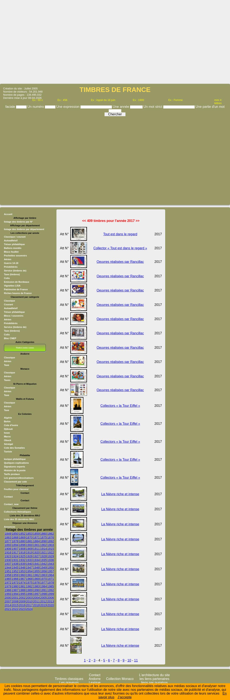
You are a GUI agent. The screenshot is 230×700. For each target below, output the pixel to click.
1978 (50, 582)
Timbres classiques (69, 679)
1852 (22, 533)
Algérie (8, 417)
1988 (22, 590)
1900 (29, 545)
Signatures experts (14, 466)
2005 (43, 597)
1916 (8, 552)
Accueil (8, 214)
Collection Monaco (120, 679)
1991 (43, 590)
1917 (15, 552)
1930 (8, 560)
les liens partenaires (154, 679)
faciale (10, 106)
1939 (22, 563)
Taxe (6, 365)
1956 (43, 571)
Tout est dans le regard (120, 234)
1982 (29, 586)
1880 (22, 541)
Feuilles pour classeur (16, 489)
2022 (15, 609)
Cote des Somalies (14, 448)
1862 (50, 533)
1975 (29, 582)
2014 (8, 605)
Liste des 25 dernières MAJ (19, 519)
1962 (36, 575)
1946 (22, 567)
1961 (29, 575)
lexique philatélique (15, 459)
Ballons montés (12, 248)
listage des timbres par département (24, 229)
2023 (22, 609)
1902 (43, 545)
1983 (36, 586)
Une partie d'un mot (210, 106)
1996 (29, 594)
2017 (29, 605)
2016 (22, 605)
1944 (8, 567)
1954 (29, 571)
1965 (8, 578)
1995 (22, 594)
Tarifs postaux (12, 474)
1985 (50, 586)
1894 (15, 545)
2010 (29, 601)
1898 (22, 545)
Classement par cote (15, 481)
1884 (36, 541)
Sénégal (8, 444)
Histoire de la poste (15, 470)
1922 (50, 552)
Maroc (7, 436)
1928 (43, 556)
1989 (29, 590)
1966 (15, 578)
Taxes (7, 380)
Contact (8, 496)
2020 (50, 605)
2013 (50, 601)
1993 (8, 594)
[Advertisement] (115, 41)
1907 (15, 548)
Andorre (95, 679)
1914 (43, 548)
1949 (43, 567)
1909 (29, 548)
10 (129, 660)
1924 (15, 556)
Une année (121, 106)
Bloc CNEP (10, 338)
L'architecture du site (154, 675)
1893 (8, 545)
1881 (29, 541)
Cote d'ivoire (11, 425)
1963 (43, 575)
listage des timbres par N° (18, 221)
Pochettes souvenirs (15, 255)
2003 (29, 597)
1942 (43, 563)
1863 (8, 537)
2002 (22, 597)
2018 (36, 605)
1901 (36, 545)
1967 (22, 578)
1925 (22, 556)
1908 (22, 548)
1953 (22, 571)
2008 (15, 601)
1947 (29, 567)
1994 (15, 594)
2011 (36, 601)
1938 (15, 563)
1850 (15, 533)
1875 (43, 537)
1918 (22, 552)
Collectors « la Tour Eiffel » (120, 405)
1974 (22, 582)
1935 (43, 560)
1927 (36, 556)
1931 (15, 560)
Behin (7, 421)
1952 (15, 571)
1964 (50, 575)
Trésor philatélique (14, 244)
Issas (7, 432)
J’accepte (125, 697)
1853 (29, 533)
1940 (29, 563)
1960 (22, 575)
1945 (15, 567)
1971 (50, 578)
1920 (36, 552)
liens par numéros (154, 682)
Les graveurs (69, 682)
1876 (50, 537)
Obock (7, 440)
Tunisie (8, 451)
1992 (50, 590)
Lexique (95, 682)
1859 (36, 533)
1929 (50, 556)
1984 (43, 586)
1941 (36, 563)
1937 (8, 563)
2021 (8, 609)
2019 (43, 605)
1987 (15, 590)
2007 (8, 601)
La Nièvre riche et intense (120, 494)
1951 (8, 571)
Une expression (68, 106)
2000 (8, 597)
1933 (29, 560)
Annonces (9, 527)
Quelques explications (16, 463)
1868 (15, 537)
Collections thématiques (17, 511)
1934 (36, 560)
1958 (8, 575)
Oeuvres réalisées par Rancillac (120, 261)
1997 (36, 594)
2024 (29, 609)
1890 (43, 541)
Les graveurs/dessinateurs (19, 478)
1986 (8, 590)
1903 (50, 545)
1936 (50, 560)
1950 (50, 567)
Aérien (7, 361)
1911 (36, 548)
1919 (29, 552)
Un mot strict (153, 106)
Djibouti (8, 429)
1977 (43, 582)
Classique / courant (15, 236)
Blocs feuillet (11, 252)
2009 (22, 601)
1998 (43, 594)
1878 (15, 541)
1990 (36, 590)
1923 (8, 556)
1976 (36, 582)
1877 (8, 541)
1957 (50, 571)
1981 (22, 586)
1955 (36, 571)
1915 (50, 548)
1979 (8, 586)
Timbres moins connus (25, 348)
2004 (36, 597)
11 (136, 660)
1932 (22, 560)
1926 (29, 556)
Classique (9, 357)
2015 (15, 605)
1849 (8, 533)
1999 (50, 594)
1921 (43, 552)
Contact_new (11, 504)
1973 (15, 582)
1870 (29, 537)
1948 (36, 567)
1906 (8, 548)
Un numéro (36, 106)
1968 (29, 578)
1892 (50, 541)
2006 (50, 597)
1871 (36, 537)
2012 (43, 601)
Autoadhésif (11, 240)
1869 (22, 537)
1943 (50, 563)
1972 (8, 582)
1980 (15, 586)
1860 (43, 533)
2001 (15, 597)
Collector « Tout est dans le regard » (120, 248)
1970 (43, 578)
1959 (15, 575)
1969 (36, 578)
